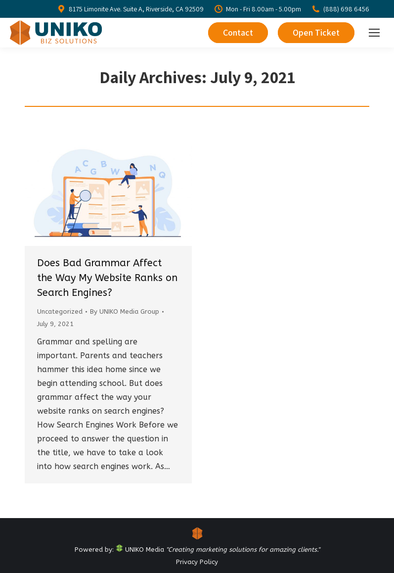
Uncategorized (60, 311)
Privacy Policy (197, 562)
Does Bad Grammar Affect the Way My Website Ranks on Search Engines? (107, 277)
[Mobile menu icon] (374, 33)
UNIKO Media (140, 549)
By (124, 311)
